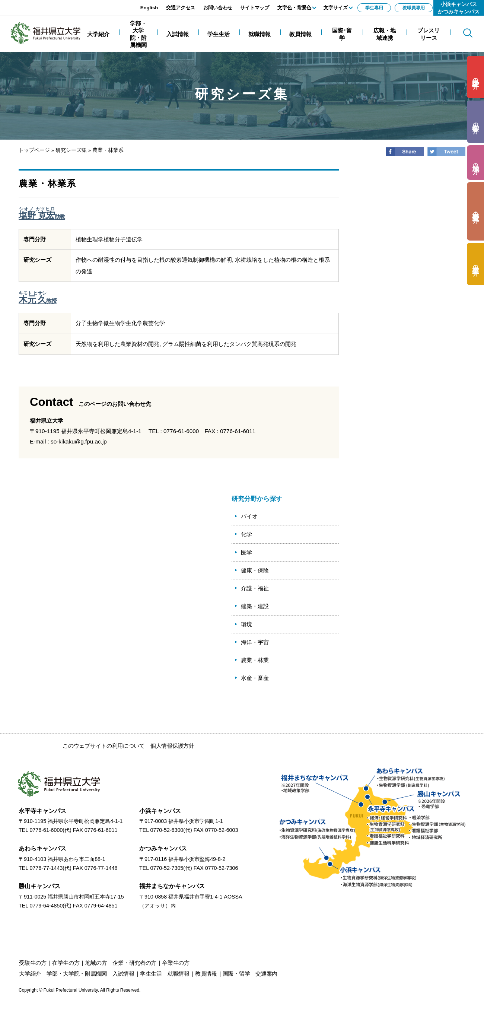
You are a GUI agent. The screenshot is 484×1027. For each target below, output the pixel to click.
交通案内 (266, 973)
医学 (246, 552)
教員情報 (206, 973)
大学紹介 (30, 973)
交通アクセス (180, 7)
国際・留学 (236, 973)
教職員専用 (413, 7)
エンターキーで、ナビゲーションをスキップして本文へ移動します (84, 4)
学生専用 (374, 7)
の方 (475, 77)
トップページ (34, 150)
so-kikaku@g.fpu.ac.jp (79, 441)
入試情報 (123, 973)
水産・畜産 (255, 678)
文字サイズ (336, 7)
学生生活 (151, 973)
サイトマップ (254, 7)
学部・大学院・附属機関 (77, 973)
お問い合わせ (217, 7)
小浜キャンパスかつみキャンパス (459, 8)
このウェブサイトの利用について (104, 746)
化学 (246, 534)
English (149, 7)
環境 (246, 624)
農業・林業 (255, 660)
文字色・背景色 (294, 7)
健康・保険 (255, 570)
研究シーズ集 (71, 150)
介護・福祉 (255, 588)
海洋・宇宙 (255, 642)
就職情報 (179, 973)
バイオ (249, 516)
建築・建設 (255, 606)
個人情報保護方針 (172, 746)
